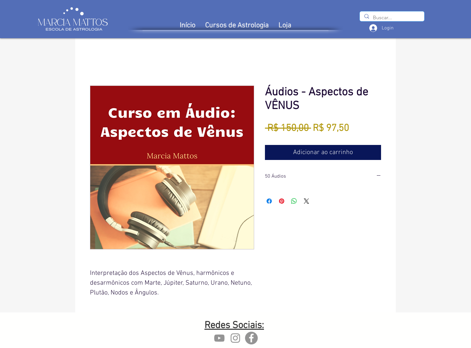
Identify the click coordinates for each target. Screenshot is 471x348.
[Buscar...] (391, 17)
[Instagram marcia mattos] (235, 338)
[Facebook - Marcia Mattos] (251, 338)
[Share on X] (306, 201)
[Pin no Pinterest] (282, 201)
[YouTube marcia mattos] (219, 338)
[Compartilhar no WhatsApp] (294, 201)
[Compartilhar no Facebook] (269, 201)
